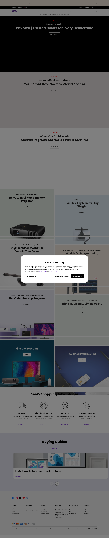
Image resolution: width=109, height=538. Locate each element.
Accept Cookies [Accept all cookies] (77, 276)
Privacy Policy (53, 271)
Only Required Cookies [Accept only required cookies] (61, 276)
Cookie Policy (42, 271)
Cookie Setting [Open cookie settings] (31, 276)
